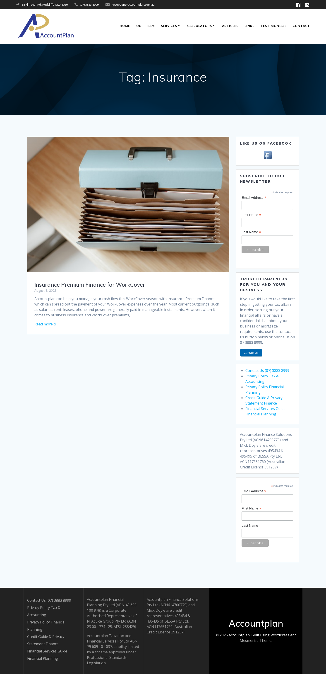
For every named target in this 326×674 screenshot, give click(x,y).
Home (125, 26)
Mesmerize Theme (255, 640)
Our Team (145, 26)
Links (249, 26)
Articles (230, 26)
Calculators (199, 26)
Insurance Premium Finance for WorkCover (89, 284)
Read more (43, 324)
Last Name (251, 232)
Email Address (254, 197)
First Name (251, 215)
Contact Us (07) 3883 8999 (267, 369)
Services (169, 26)
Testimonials (274, 26)
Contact (301, 26)
